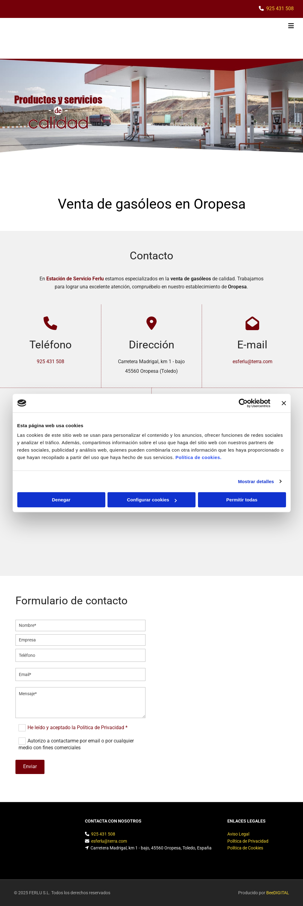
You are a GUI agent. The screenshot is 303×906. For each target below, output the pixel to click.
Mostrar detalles (256, 481)
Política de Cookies (245, 847)
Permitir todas (242, 499)
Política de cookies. (198, 457)
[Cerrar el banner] (284, 403)
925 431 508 (280, 8)
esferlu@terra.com (252, 361)
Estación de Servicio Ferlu (75, 279)
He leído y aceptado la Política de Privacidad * (77, 727)
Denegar (61, 499)
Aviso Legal (238, 834)
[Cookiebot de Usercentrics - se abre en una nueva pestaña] (243, 403)
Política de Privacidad (247, 841)
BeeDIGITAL (277, 892)
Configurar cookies (152, 499)
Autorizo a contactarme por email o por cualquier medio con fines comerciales (76, 744)
